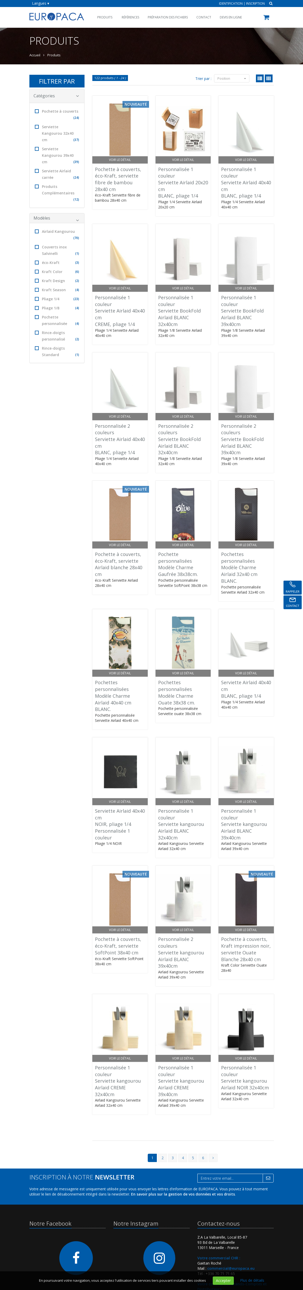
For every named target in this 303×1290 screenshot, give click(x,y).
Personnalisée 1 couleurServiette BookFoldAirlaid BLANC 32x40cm (179, 310)
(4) (77, 290)
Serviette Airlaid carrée (57, 174)
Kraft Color (57, 271)
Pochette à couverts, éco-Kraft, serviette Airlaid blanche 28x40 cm (118, 564)
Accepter (223, 1280)
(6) (77, 271)
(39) (76, 162)
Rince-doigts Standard (57, 352)
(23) (76, 299)
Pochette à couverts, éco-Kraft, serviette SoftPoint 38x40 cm (118, 945)
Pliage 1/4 (57, 299)
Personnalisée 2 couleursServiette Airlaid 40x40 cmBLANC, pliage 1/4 (120, 439)
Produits (104, 17)
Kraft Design (57, 280)
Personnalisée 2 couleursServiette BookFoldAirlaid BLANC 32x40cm (179, 439)
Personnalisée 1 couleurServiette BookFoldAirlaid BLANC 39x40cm (242, 310)
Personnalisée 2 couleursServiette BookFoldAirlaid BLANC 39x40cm (242, 439)
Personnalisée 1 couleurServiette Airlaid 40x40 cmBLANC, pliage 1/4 (246, 182)
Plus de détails (252, 1280)
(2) (77, 281)
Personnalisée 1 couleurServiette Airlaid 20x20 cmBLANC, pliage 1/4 (183, 182)
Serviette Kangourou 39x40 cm (57, 155)
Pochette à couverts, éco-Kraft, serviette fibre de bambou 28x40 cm (118, 179)
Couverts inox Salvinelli (57, 251)
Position (231, 78)
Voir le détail (120, 160)
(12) (76, 199)
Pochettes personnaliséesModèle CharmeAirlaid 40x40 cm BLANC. (113, 695)
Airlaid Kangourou (57, 235)
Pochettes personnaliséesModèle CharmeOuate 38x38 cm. (176, 692)
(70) (76, 238)
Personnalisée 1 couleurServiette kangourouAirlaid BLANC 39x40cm (244, 824)
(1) (77, 253)
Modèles (56, 219)
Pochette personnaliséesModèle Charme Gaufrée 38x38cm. (178, 564)
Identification (231, 3)
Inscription (255, 3)
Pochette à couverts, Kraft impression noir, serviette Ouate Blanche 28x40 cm (246, 949)
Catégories (56, 96)
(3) (77, 262)
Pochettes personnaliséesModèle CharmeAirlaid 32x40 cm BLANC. (239, 567)
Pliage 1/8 (57, 308)
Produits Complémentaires (57, 193)
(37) (76, 140)
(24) (76, 118)
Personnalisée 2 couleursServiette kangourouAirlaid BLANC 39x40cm (181, 952)
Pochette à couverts (57, 115)
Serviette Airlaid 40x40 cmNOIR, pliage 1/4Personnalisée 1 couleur (120, 824)
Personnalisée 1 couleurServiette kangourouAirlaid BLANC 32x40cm (181, 824)
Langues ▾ (40, 3)
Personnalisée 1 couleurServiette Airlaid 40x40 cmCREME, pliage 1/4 (120, 310)
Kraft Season (57, 290)
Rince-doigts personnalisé (57, 336)
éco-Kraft (57, 262)
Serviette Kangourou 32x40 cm (57, 133)
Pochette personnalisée (57, 321)
